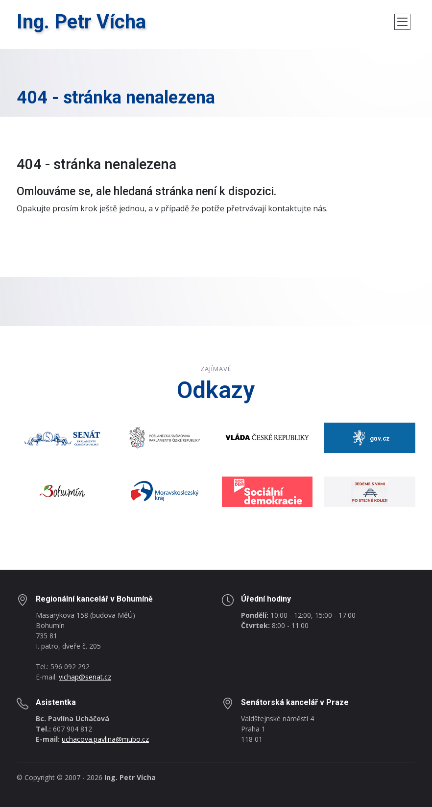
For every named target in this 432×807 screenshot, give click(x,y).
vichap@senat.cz (85, 676)
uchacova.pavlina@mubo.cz (105, 739)
